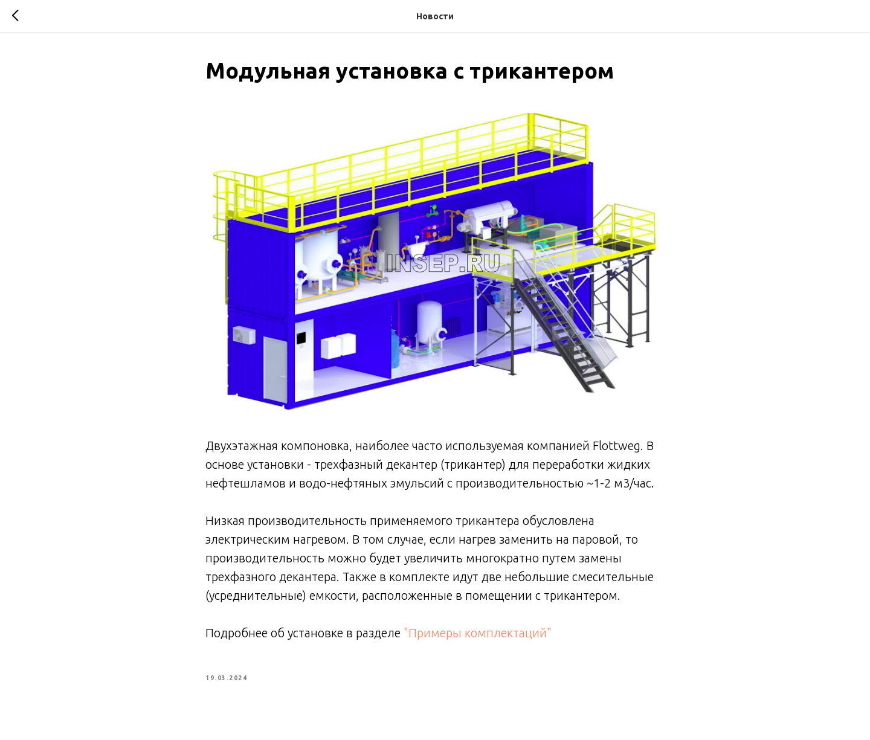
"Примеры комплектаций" (478, 633)
